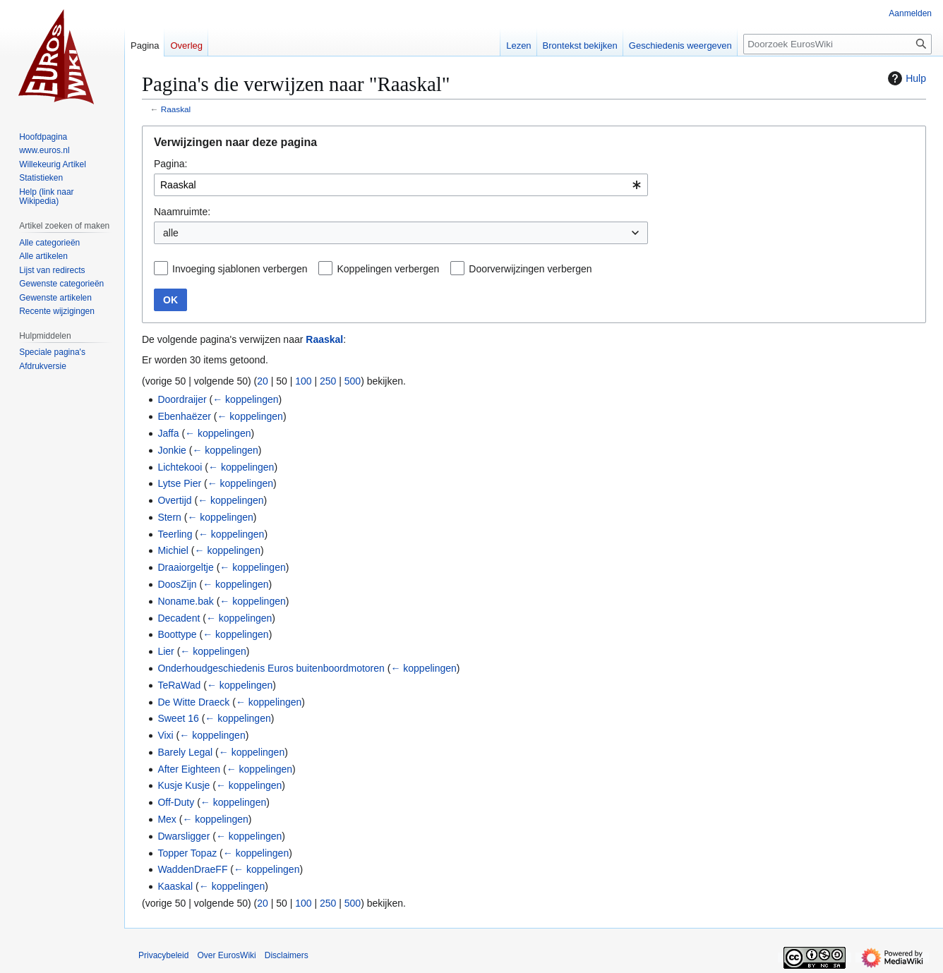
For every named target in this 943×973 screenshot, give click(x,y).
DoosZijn (176, 584)
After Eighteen (188, 769)
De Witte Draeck (193, 702)
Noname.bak (185, 601)
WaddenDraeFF (192, 869)
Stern (169, 517)
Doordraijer (181, 399)
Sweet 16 (177, 718)
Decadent (178, 618)
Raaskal (176, 109)
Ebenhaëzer (184, 416)
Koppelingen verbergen (388, 268)
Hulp (905, 78)
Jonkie (171, 450)
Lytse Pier (179, 483)
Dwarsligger (183, 836)
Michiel (172, 550)
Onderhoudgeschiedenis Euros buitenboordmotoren (270, 668)
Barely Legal (184, 752)
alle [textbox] (171, 232)
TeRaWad (178, 685)
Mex (166, 819)
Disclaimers (286, 955)
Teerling (174, 534)
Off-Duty (175, 802)
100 (303, 381)
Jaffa (168, 433)
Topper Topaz (187, 853)
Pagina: (170, 163)
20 (262, 381)
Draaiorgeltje (185, 567)
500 (352, 381)
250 (328, 381)
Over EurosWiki (226, 955)
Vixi (165, 735)
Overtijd (174, 500)
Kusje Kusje (183, 785)
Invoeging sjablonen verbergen (239, 268)
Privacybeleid (163, 955)
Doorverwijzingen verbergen (530, 268)
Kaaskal (175, 886)
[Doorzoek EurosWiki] (837, 44)
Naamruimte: (182, 211)
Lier (165, 651)
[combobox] (401, 185)
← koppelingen (245, 399)
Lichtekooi (179, 467)
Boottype (176, 634)
